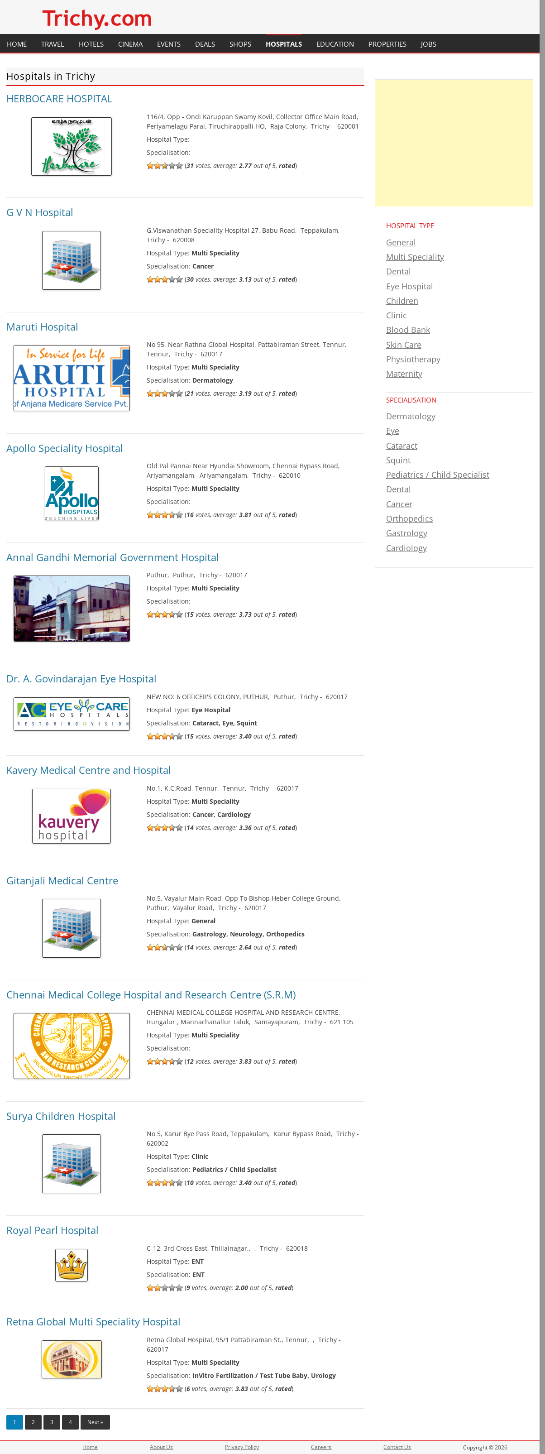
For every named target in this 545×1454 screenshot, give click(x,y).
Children (402, 300)
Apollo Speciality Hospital (64, 448)
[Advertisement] (454, 143)
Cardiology (406, 547)
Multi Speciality (415, 256)
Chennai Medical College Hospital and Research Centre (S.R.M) (151, 994)
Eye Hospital (409, 286)
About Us (161, 1447)
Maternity (404, 373)
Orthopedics (409, 518)
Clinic (396, 315)
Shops (240, 43)
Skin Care (403, 344)
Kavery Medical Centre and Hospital (88, 770)
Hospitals (284, 43)
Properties (387, 43)
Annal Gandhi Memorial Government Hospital (112, 557)
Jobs (428, 43)
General (401, 242)
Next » (95, 1422)
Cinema (130, 43)
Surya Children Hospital (61, 1116)
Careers (321, 1447)
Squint (398, 460)
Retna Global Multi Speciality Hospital (93, 1321)
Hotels (91, 43)
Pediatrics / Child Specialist (437, 474)
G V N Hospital (39, 212)
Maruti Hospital (42, 326)
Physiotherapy (413, 359)
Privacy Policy (242, 1447)
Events (169, 43)
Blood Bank (408, 329)
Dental (398, 271)
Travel (52, 43)
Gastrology (406, 533)
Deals (205, 43)
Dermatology (410, 416)
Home (17, 43)
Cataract (401, 445)
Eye (392, 430)
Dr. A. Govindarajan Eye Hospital (81, 678)
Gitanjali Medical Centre (62, 880)
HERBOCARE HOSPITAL (59, 98)
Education (335, 43)
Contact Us (397, 1447)
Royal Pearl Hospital (52, 1230)
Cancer (399, 504)
